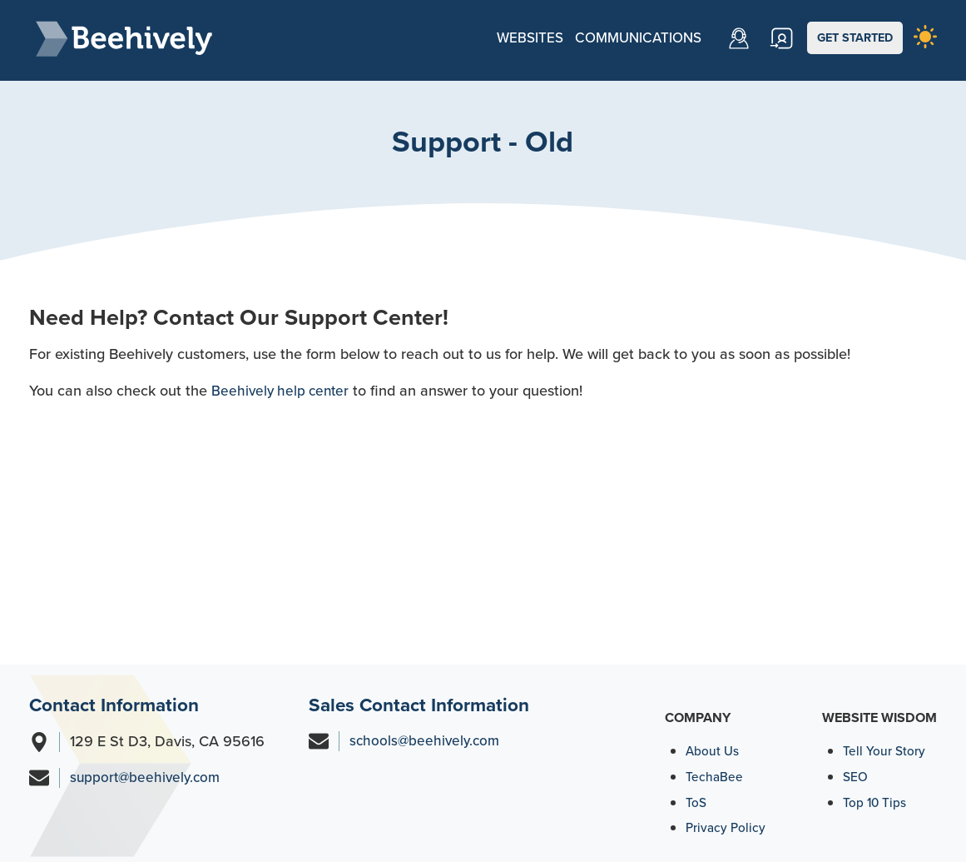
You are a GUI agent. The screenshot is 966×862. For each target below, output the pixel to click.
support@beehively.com (147, 773)
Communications (625, 37)
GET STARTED (857, 37)
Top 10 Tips (876, 797)
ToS (696, 797)
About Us (713, 745)
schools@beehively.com (426, 736)
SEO (856, 771)
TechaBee (715, 771)
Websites (512, 37)
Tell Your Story (884, 745)
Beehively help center (282, 385)
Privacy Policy (727, 822)
